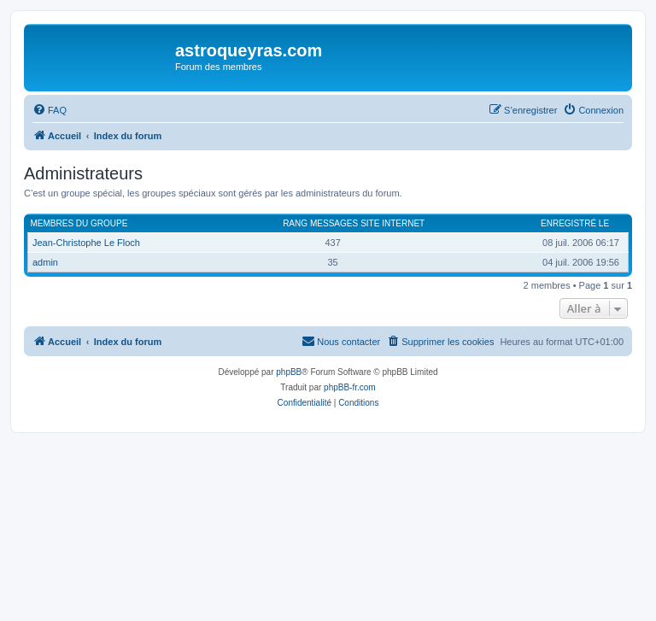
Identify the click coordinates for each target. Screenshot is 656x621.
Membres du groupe (79, 223)
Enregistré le (575, 223)
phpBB (289, 372)
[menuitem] (49, 110)
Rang (295, 223)
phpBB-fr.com (350, 387)
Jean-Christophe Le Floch (86, 242)
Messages (334, 223)
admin (45, 262)
